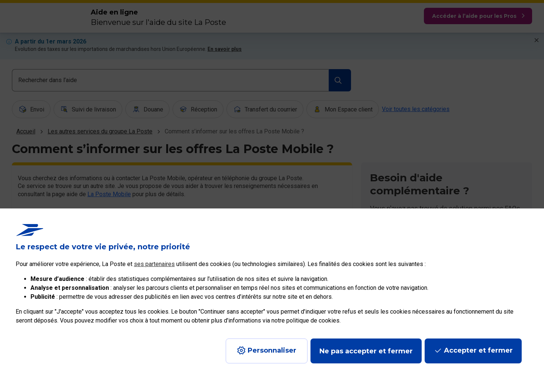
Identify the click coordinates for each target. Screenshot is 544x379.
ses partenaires (154, 264)
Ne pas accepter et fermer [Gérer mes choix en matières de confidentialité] (366, 351)
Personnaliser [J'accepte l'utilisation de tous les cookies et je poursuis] (272, 350)
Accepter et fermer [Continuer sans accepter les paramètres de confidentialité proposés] (478, 350)
